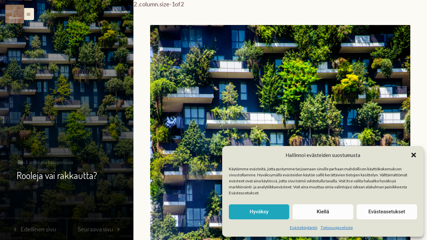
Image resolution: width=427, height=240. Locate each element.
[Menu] (14, 14)
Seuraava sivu (100, 229)
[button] (413, 155)
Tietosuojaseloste (337, 227)
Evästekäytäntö (303, 227)
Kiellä (323, 212)
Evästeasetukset (386, 212)
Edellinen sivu (33, 229)
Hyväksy (259, 212)
